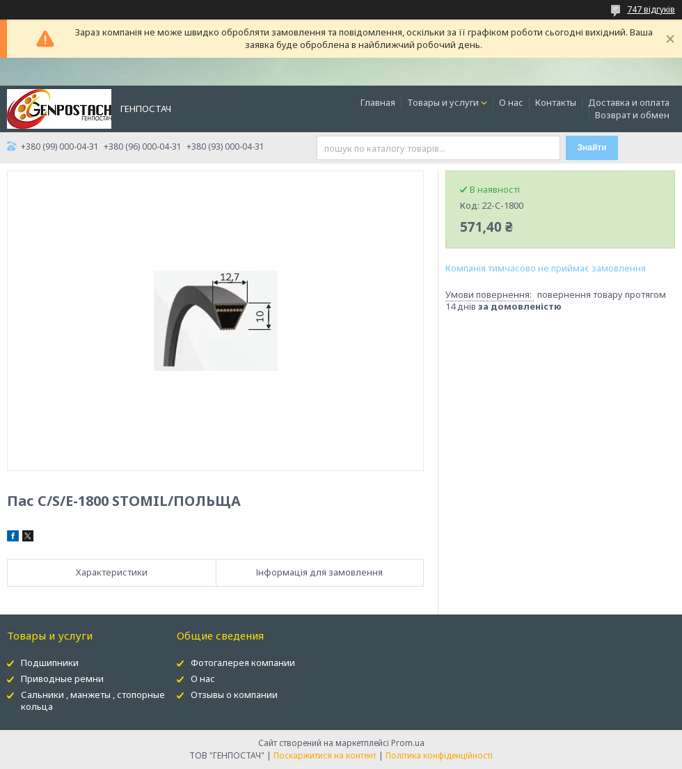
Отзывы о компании (234, 694)
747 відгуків (651, 9)
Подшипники (50, 662)
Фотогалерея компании (243, 662)
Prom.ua (408, 743)
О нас (511, 102)
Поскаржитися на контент (324, 755)
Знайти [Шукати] (592, 147)
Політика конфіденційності (439, 755)
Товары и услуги (443, 102)
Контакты (555, 102)
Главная (377, 102)
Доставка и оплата (628, 102)
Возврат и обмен (632, 115)
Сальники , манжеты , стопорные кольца (93, 700)
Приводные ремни (62, 678)
